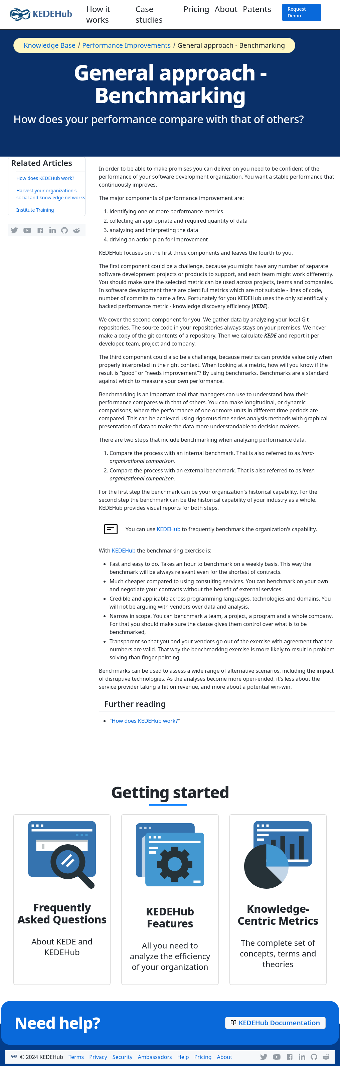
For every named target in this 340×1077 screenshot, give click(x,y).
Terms (76, 1057)
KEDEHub (168, 529)
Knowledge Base (49, 45)
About (226, 8)
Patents (257, 8)
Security (123, 1057)
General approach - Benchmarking (231, 45)
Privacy (98, 1057)
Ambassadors (155, 1057)
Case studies (149, 14)
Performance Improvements (126, 45)
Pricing (196, 8)
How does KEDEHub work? (45, 178)
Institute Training (35, 210)
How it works (98, 14)
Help (183, 1057)
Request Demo (297, 12)
